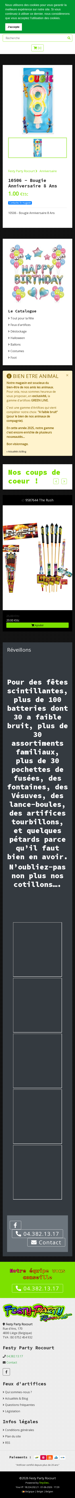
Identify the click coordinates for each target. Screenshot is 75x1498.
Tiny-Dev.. (44, 1482)
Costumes (17, 351)
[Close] (67, 375)
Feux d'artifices (21, 325)
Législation (12, 1411)
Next (64, 481)
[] (37, 48)
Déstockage (19, 331)
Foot (14, 358)
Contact (46, 1242)
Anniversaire (48, 171)
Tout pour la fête (22, 318)
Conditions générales (19, 1430)
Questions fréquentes (20, 1405)
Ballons (16, 344)
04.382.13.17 (37, 1233)
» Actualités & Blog (16, 451)
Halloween (18, 338)
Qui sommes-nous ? (18, 1392)
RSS (7, 1443)
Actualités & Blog (16, 1398)
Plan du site (13, 1436)
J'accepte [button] (13, 26)
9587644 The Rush (39, 500)
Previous (56, 481)
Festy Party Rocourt (22, 171)
